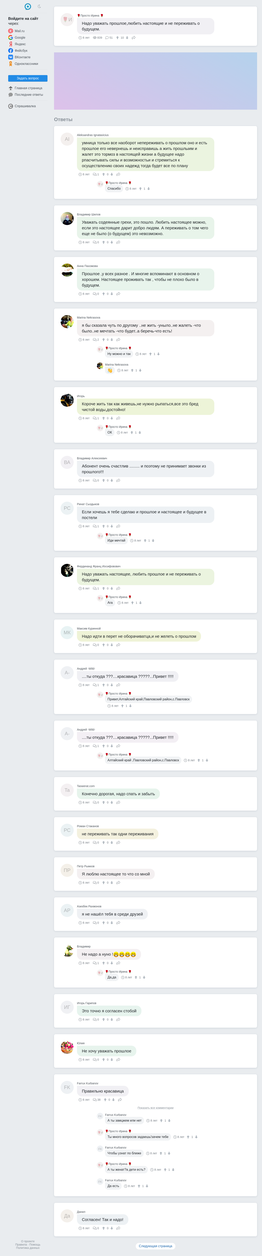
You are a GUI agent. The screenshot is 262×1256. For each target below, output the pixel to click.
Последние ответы (25, 94)
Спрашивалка (22, 106)
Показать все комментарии (156, 1108)
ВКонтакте (19, 57)
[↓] (127, 37)
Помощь (34, 1244)
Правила (21, 1244)
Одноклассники (23, 63)
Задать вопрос (28, 78)
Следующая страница (155, 1246)
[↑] (118, 37)
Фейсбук (17, 50)
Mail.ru (16, 30)
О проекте (28, 1241)
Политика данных (28, 1247)
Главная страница (25, 88)
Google (16, 37)
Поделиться (133, 37)
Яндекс (17, 44)
